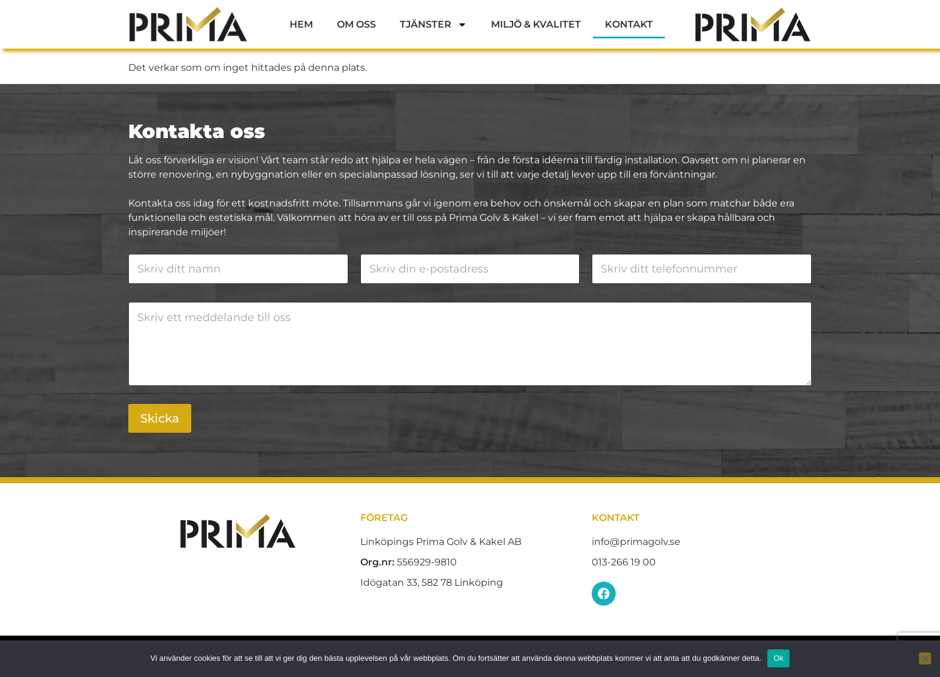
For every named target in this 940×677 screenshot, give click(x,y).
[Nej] (925, 658)
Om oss (356, 24)
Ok (778, 658)
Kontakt (629, 24)
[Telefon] (702, 269)
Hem (301, 24)
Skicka (159, 418)
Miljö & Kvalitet (536, 24)
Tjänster (433, 24)
